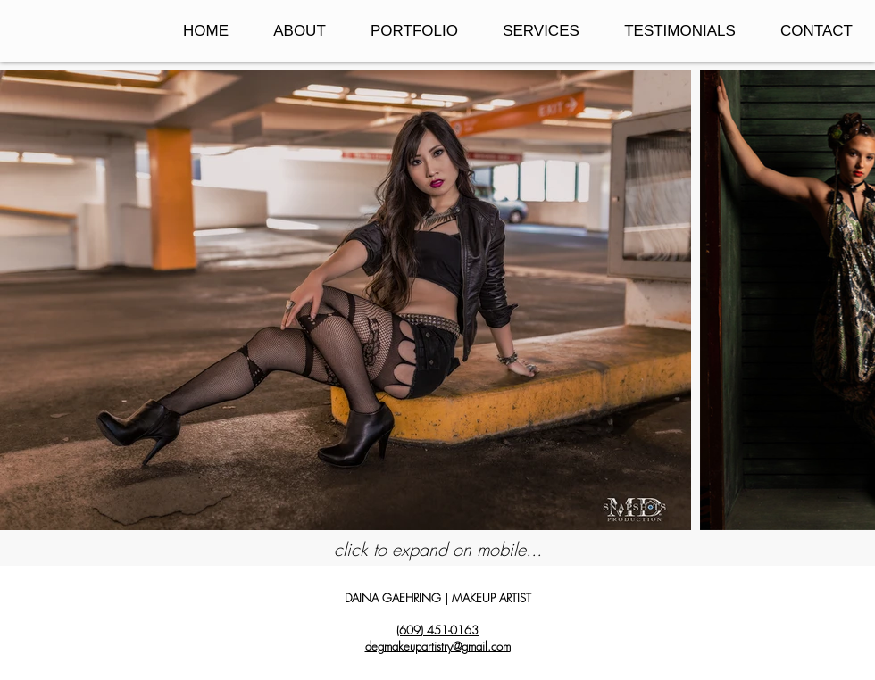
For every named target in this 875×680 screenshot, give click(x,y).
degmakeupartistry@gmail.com (438, 646)
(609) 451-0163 (437, 630)
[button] (414, 31)
